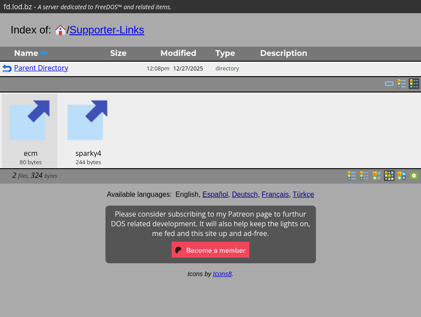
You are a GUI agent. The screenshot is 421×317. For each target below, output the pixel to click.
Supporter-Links (106, 30)
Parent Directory (41, 68)
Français (275, 194)
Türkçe (303, 194)
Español (215, 194)
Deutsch (245, 194)
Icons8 (222, 273)
